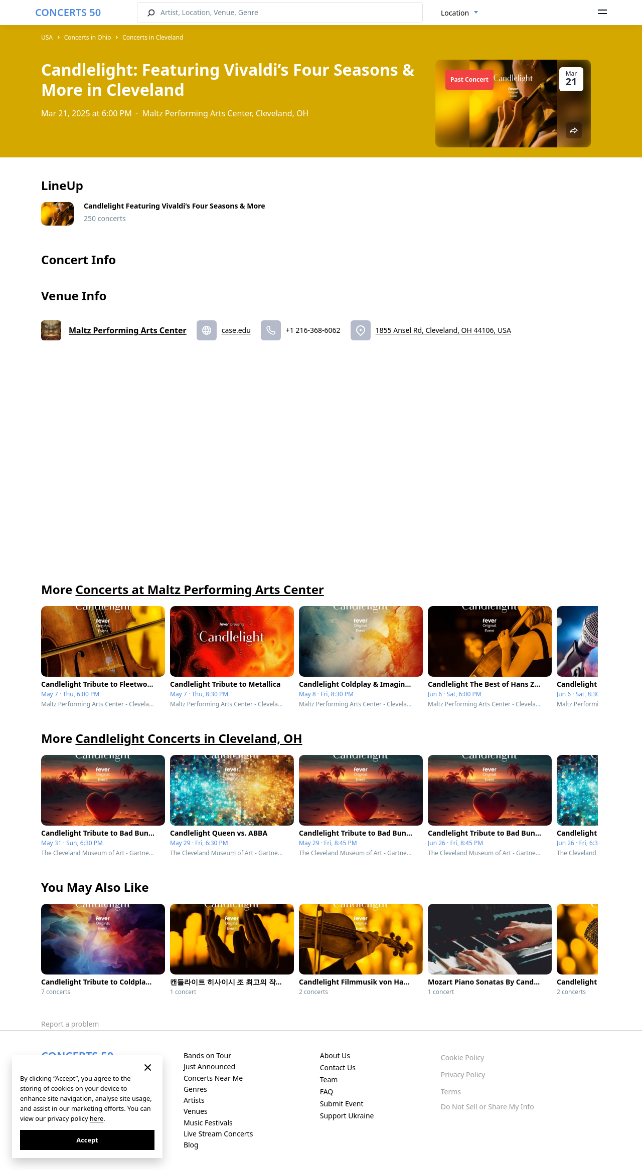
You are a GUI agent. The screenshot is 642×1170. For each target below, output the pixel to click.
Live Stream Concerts (218, 1133)
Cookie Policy (462, 1057)
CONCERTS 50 (68, 12)
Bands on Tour (207, 1055)
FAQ (327, 1091)
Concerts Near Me (213, 1078)
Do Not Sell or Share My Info (487, 1106)
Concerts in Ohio (87, 37)
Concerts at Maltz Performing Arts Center (199, 589)
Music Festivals (208, 1122)
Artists (194, 1100)
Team (329, 1079)
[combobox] (460, 13)
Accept (87, 1139)
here (96, 1118)
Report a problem (70, 1024)
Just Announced (209, 1066)
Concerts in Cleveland (152, 37)
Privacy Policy (463, 1074)
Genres (195, 1089)
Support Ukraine (347, 1115)
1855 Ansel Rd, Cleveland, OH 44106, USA (443, 330)
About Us (335, 1055)
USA (47, 37)
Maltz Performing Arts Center (128, 330)
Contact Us (338, 1067)
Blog (191, 1144)
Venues (196, 1111)
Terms (451, 1091)
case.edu (236, 330)
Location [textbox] (455, 13)
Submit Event (342, 1103)
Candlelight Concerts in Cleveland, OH (188, 738)
